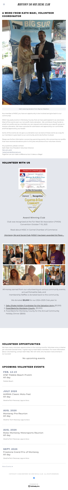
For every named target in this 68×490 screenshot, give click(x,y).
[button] (7, 4)
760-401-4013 (7, 150)
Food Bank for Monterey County (20, 308)
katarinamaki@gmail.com (12, 152)
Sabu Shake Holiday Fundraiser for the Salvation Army (30, 305)
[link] (34, 4)
